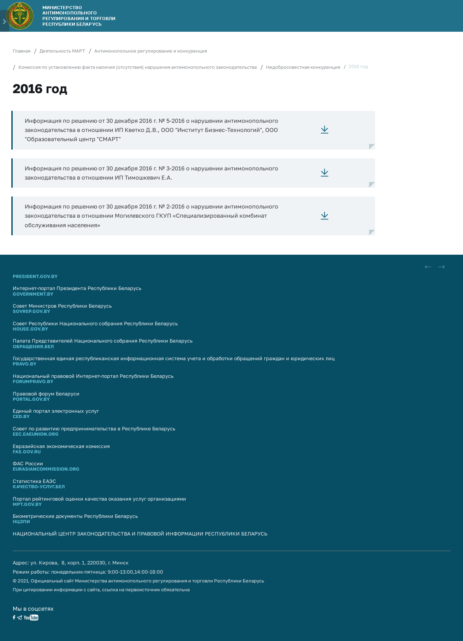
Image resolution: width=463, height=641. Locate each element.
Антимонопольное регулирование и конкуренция (150, 51)
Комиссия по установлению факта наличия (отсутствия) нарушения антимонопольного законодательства (137, 67)
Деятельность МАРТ (62, 51)
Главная (21, 51)
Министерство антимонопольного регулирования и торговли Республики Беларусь (79, 16)
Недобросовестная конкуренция (303, 67)
